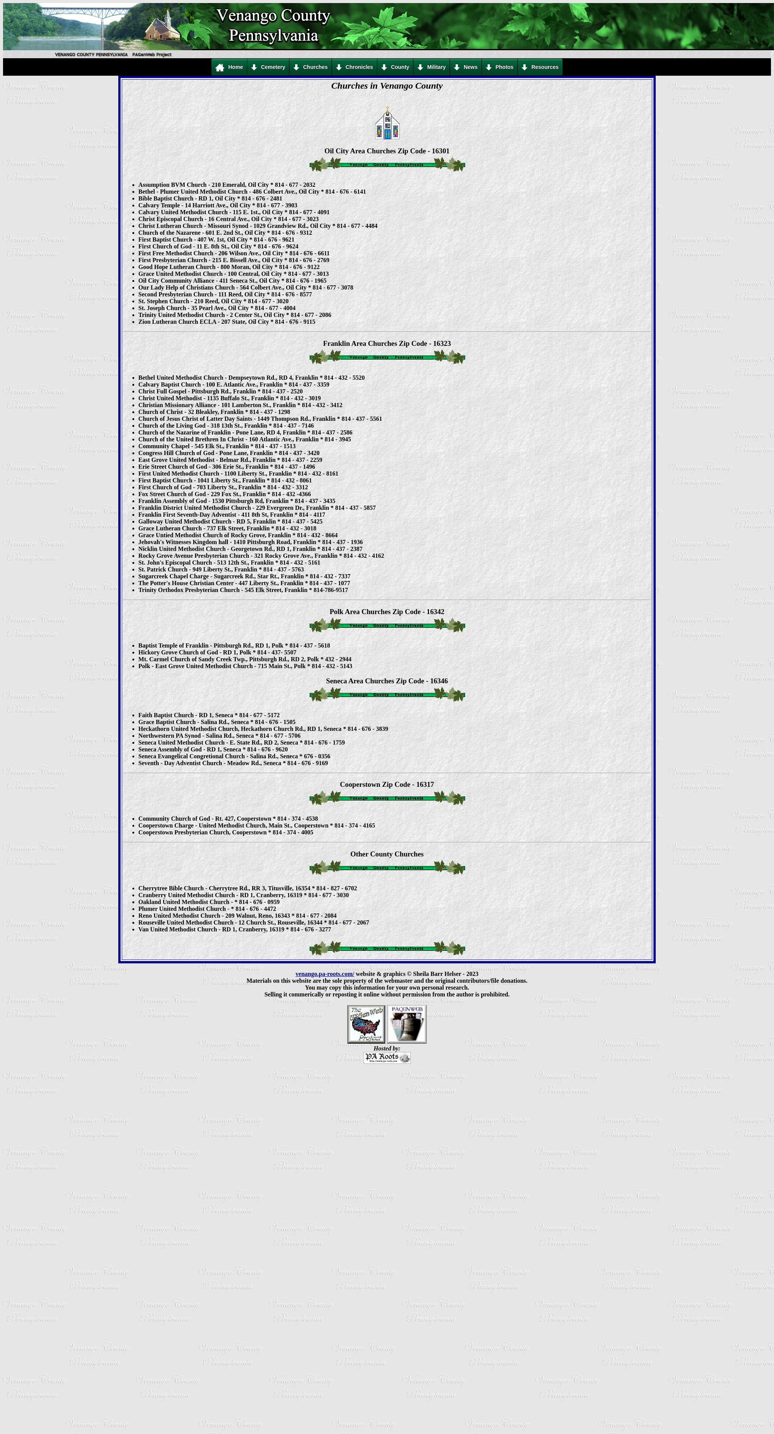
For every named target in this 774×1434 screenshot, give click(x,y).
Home (229, 67)
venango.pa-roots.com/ (325, 974)
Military (431, 67)
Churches (310, 67)
